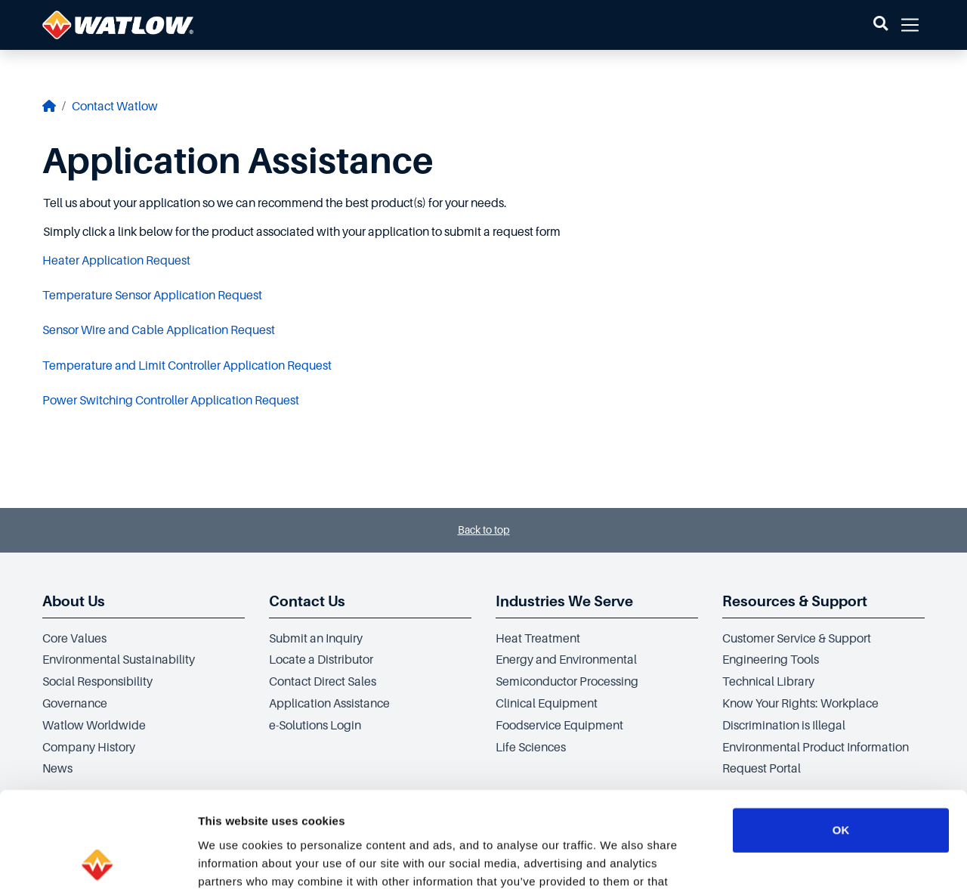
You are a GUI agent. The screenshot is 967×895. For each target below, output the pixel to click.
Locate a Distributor (321, 660)
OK (841, 734)
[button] (880, 25)
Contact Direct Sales (322, 682)
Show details (793, 865)
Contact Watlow (115, 106)
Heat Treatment (538, 639)
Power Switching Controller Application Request (170, 400)
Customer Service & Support (796, 639)
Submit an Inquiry (316, 639)
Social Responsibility (97, 682)
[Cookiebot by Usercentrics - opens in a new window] (98, 865)
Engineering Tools (770, 660)
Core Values (74, 639)
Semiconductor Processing (567, 682)
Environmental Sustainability (118, 660)
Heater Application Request (116, 261)
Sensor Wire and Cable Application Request (158, 330)
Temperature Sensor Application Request (152, 295)
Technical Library (768, 682)
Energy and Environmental (566, 660)
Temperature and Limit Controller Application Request (187, 366)
